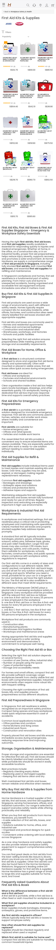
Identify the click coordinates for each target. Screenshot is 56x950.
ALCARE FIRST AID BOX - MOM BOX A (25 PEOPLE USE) (27, 59)
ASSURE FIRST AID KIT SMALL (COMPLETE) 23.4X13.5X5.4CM (9, 59)
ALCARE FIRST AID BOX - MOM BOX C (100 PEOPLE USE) (27, 205)
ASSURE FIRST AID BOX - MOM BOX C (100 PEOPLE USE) (10, 132)
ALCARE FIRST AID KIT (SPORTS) (27, 168)
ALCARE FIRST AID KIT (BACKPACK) (9, 168)
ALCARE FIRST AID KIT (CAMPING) (44, 131)
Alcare (47, 856)
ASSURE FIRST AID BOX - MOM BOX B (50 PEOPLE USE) (10, 95)
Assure (37, 856)
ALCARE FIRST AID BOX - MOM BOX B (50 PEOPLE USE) (10, 205)
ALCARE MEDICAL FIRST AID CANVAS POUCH (45, 95)
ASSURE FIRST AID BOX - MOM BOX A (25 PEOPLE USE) (45, 59)
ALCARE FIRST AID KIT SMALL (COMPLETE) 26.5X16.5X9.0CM (27, 95)
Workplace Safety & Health (21, 12)
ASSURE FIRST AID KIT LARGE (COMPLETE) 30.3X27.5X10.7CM (44, 169)
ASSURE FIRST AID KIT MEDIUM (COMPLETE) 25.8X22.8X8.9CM (27, 132)
